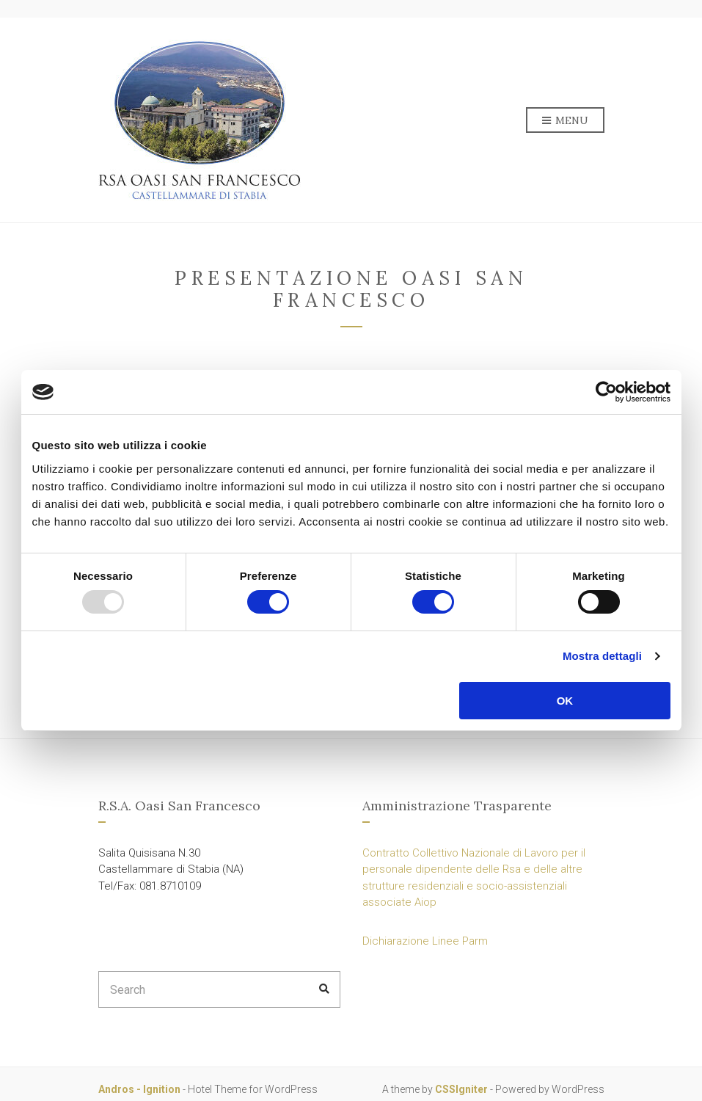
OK (565, 700)
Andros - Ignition (139, 1089)
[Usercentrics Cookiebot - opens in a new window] (606, 392)
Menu (565, 121)
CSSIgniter (461, 1089)
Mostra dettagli (602, 656)
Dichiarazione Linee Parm (425, 941)
